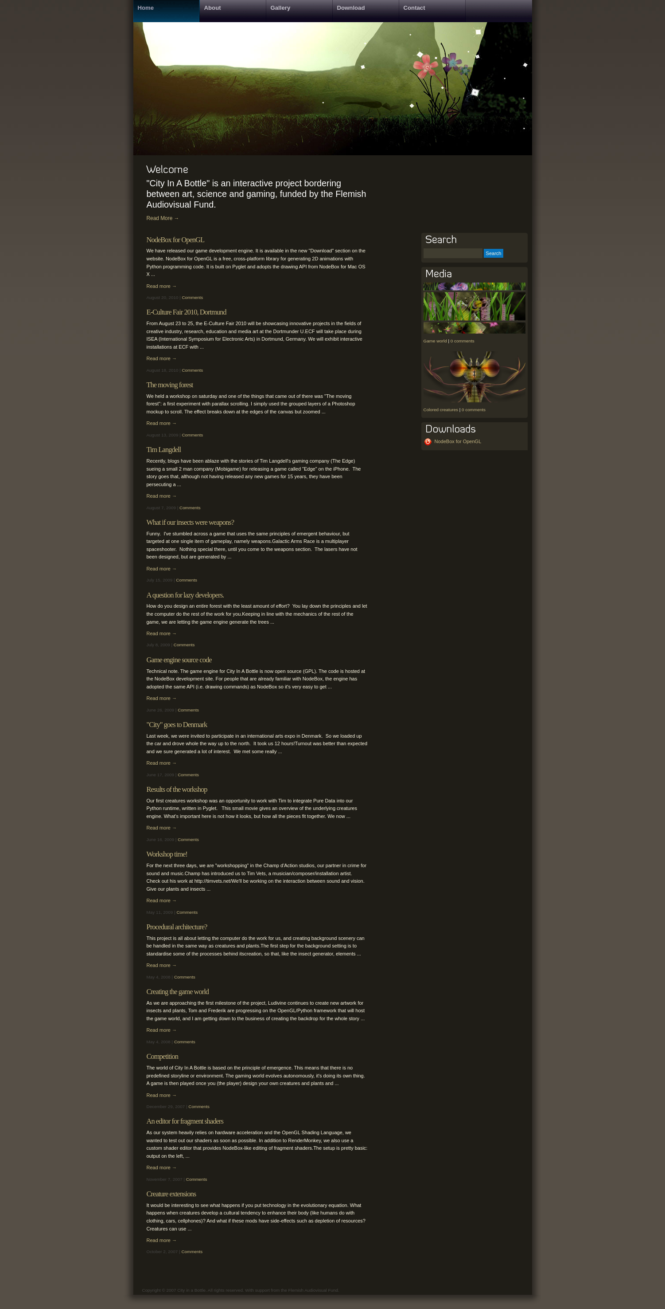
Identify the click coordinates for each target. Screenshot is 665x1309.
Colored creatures (441, 409)
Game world (435, 340)
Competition (163, 1056)
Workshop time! (167, 854)
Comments (192, 297)
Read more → (162, 286)
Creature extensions (171, 1194)
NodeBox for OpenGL (175, 240)
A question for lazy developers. (185, 595)
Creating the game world (178, 991)
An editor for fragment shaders (185, 1121)
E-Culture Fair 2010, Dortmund (186, 312)
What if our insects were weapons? (190, 522)
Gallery (281, 7)
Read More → (163, 218)
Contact (414, 7)
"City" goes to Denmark (177, 724)
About (212, 7)
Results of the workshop (177, 789)
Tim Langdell (164, 449)
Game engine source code (179, 660)
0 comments (462, 340)
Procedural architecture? (177, 927)
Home (146, 7)
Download (351, 7)
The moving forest (170, 385)
